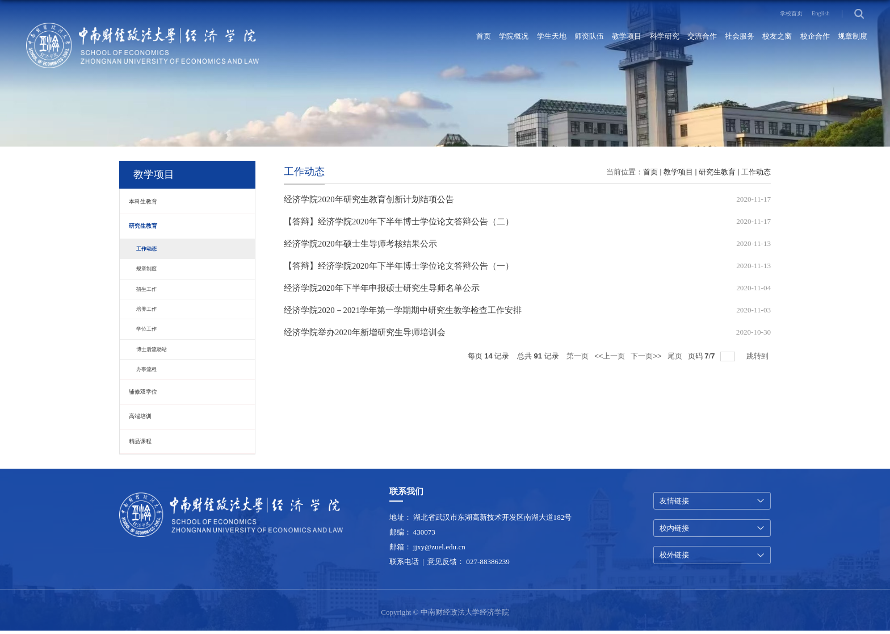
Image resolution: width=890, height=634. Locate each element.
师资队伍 (522, 37)
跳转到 (758, 364)
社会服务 (708, 37)
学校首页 (780, 13)
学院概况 (429, 37)
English (817, 13)
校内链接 (674, 529)
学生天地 (475, 37)
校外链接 (674, 557)
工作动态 (756, 172)
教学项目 (569, 37)
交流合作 (662, 37)
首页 (392, 37)
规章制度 (848, 37)
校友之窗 (755, 37)
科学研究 (615, 37)
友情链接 (674, 501)
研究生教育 (717, 172)
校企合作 (801, 37)
